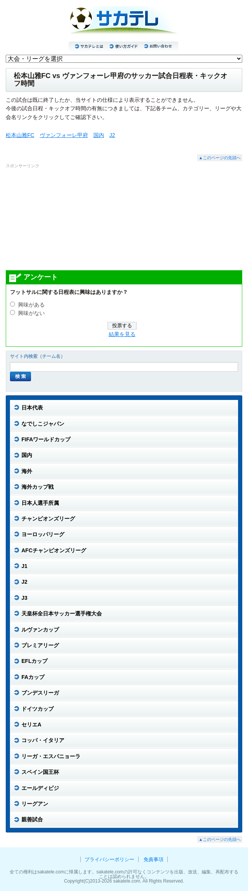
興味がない (31, 313)
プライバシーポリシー (109, 859)
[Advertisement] (124, 219)
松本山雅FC (20, 135)
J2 (112, 135)
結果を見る (122, 334)
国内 (98, 135)
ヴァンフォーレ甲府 (64, 135)
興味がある (31, 304)
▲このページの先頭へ (220, 157)
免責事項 (153, 859)
